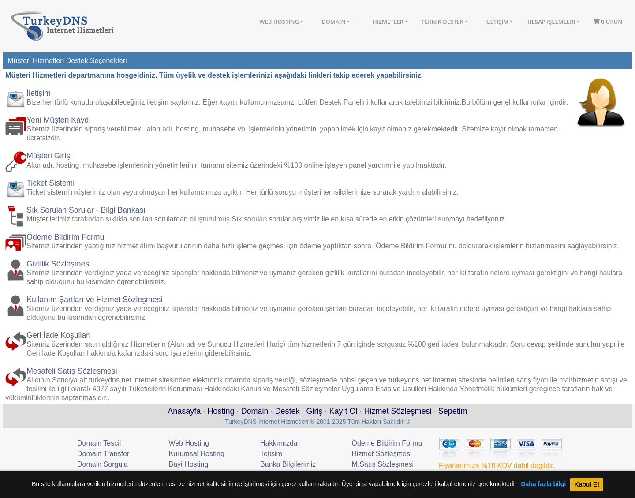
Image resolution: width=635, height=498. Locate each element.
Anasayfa (184, 411)
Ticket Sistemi (50, 183)
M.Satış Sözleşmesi (383, 464)
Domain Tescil (99, 443)
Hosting (220, 411)
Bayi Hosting (189, 464)
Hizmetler (388, 22)
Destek (287, 411)
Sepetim (452, 411)
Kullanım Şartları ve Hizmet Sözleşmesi (94, 299)
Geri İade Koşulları (58, 335)
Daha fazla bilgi (543, 484)
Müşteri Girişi (49, 155)
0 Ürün (608, 22)
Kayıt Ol (343, 411)
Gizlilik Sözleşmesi (58, 263)
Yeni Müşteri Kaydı (58, 120)
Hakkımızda (278, 443)
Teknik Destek (443, 22)
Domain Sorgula (102, 464)
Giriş (314, 411)
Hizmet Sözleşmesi (398, 411)
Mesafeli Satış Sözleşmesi (71, 371)
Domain (333, 22)
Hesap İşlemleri (551, 22)
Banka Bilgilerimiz (288, 464)
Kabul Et (586, 484)
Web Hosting (279, 22)
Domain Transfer (103, 453)
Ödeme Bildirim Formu (65, 236)
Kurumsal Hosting (196, 453)
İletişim (496, 22)
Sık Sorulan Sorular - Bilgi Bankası (86, 210)
